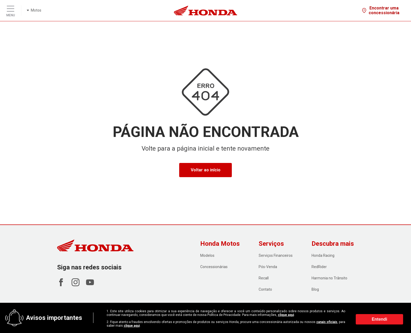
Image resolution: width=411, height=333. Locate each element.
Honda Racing (323, 255)
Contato (265, 289)
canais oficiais (326, 322)
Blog (315, 289)
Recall (264, 278)
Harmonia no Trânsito (329, 278)
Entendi (379, 319)
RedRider (319, 267)
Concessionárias (214, 267)
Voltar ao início (205, 169)
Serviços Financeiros (276, 255)
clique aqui (286, 315)
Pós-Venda (268, 267)
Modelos (207, 255)
